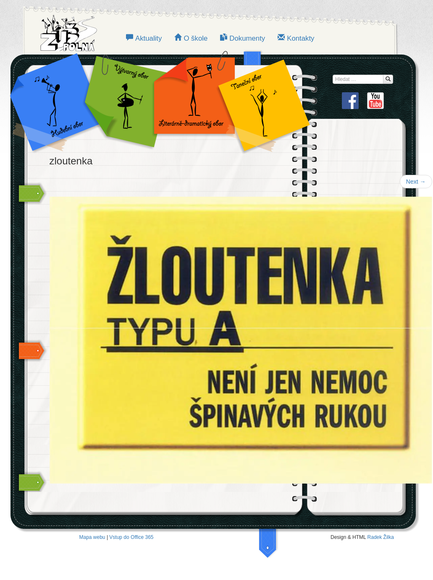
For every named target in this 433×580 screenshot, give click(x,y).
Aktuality (148, 38)
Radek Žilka (380, 537)
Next (416, 181)
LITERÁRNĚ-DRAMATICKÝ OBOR (192, 101)
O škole (195, 38)
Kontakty (300, 38)
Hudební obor (61, 101)
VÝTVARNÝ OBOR (124, 101)
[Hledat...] (388, 79)
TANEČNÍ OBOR (259, 101)
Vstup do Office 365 (131, 537)
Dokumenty (247, 38)
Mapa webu (92, 537)
